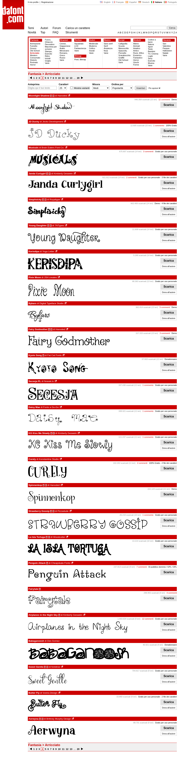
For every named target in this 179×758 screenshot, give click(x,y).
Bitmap (78, 56)
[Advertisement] (93, 16)
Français (118, 2)
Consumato (35, 58)
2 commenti (131, 177)
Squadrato (78, 44)
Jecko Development (52, 121)
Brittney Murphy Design (58, 718)
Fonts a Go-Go (51, 407)
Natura (151, 44)
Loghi (150, 56)
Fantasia (34, 40)
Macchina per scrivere (51, 48)
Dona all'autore (168, 136)
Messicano (64, 51)
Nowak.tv (49, 381)
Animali (136, 46)
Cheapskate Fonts (60, 563)
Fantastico (138, 58)
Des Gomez (53, 641)
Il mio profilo (33, 2)
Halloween (167, 51)
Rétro (47, 56)
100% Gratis (171, 125)
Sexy (150, 58)
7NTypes (59, 225)
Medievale (93, 44)
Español (131, 2)
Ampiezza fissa (108, 49)
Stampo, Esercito (48, 52)
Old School (35, 51)
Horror (33, 65)
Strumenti (71, 32)
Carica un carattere (77, 28)
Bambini (151, 51)
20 (78, 78)
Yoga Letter (48, 251)
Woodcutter (59, 537)
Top (42, 32)
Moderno (93, 46)
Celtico (92, 48)
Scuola (121, 46)
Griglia (48, 61)
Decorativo (49, 44)
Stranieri (64, 40)
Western (33, 55)
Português (170, 2)
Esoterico (137, 55)
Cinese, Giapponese (65, 45)
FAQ (55, 32)
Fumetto (33, 46)
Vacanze (167, 40)
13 (71, 78)
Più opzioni (154, 88)
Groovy (33, 48)
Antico (136, 51)
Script (121, 40)
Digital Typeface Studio (52, 303)
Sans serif (108, 44)
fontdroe (55, 667)
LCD (76, 46)
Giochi (136, 62)
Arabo (62, 48)
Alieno (136, 44)
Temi (31, 28)
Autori (44, 28)
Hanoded (62, 95)
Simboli (137, 40)
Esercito (151, 61)
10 (59, 78)
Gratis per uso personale (166, 151)
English (105, 2)
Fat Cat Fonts (54, 355)
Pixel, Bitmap (80, 59)
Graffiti (121, 58)
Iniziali (47, 58)
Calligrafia (122, 44)
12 (67, 78)
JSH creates (50, 277)
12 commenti (164, 99)
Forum (57, 28)
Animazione (35, 44)
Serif (106, 46)
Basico (107, 40)
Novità (32, 32)
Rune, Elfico (138, 53)
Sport (150, 47)
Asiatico (136, 48)
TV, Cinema (153, 54)
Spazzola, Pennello (122, 52)
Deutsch (144, 2)
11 (63, 78)
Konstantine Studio (49, 459)
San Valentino (167, 45)
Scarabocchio (124, 55)
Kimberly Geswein (63, 173)
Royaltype (54, 199)
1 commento (158, 125)
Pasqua (166, 48)
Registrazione (47, 2)
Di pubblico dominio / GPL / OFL (162, 567)
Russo (62, 58)
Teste (150, 49)
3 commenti (148, 151)
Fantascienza (80, 48)
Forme (136, 65)
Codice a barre (152, 41)
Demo (174, 99)
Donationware (171, 359)
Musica (151, 63)
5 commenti (165, 307)
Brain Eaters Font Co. (53, 147)
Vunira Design (50, 692)
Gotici (92, 40)
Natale (165, 53)
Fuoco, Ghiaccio (49, 41)
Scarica (168, 104)
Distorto (33, 60)
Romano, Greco (64, 54)
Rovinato (34, 62)
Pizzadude (62, 511)
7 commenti (142, 567)
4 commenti (172, 593)
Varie (47, 63)
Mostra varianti (81, 88)
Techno (78, 40)
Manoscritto (123, 48)
